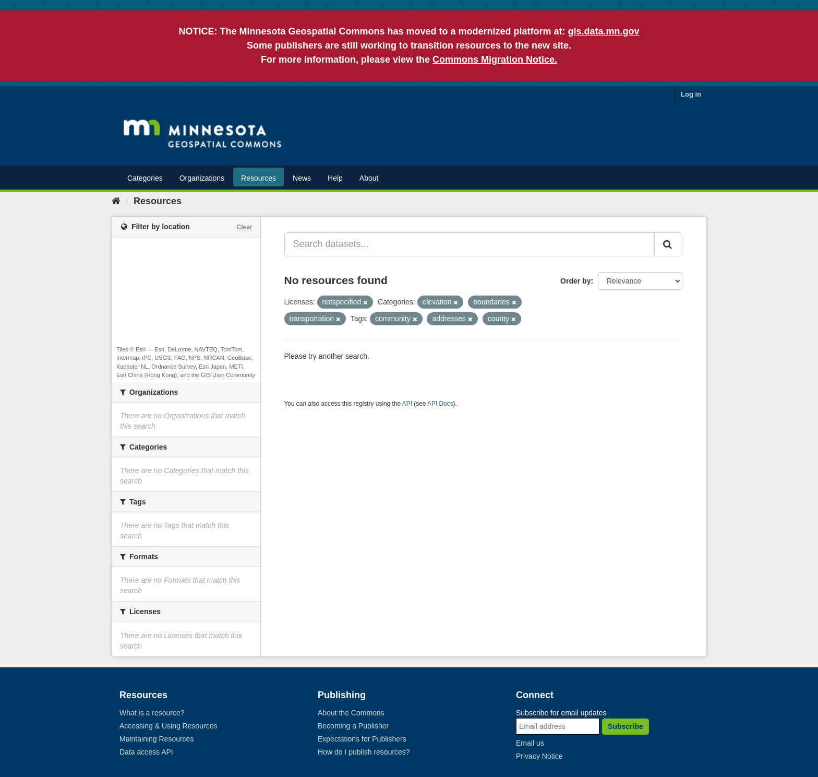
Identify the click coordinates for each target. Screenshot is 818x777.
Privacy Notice (539, 756)
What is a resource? (152, 713)
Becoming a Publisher (353, 726)
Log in (691, 94)
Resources (258, 178)
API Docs (440, 403)
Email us (530, 743)
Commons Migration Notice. (494, 59)
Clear (244, 227)
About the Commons (351, 713)
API (407, 403)
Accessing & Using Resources (168, 726)
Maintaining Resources (156, 739)
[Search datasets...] (469, 244)
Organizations (201, 178)
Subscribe (625, 726)
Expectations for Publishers (362, 739)
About (369, 178)
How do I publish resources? (364, 752)
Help (335, 178)
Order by (575, 281)
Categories (145, 178)
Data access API (146, 752)
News (302, 178)
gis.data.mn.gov (604, 31)
